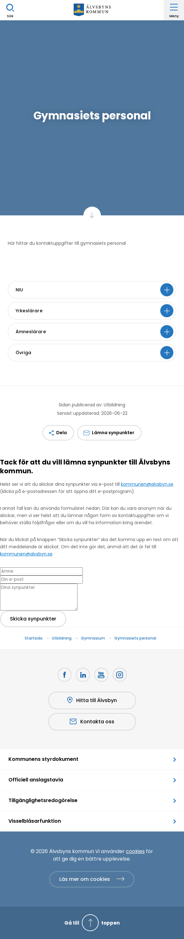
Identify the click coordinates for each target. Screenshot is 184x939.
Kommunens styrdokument (43, 759)
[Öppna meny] (174, 10)
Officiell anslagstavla (35, 779)
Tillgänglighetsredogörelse (42, 800)
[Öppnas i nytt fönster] (120, 675)
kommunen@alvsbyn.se (147, 484)
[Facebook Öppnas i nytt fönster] (64, 675)
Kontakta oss (92, 721)
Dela (61, 432)
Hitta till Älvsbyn (92, 700)
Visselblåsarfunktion (34, 821)
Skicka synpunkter (33, 618)
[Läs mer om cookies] (91, 879)
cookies (135, 851)
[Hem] (92, 10)
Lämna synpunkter (113, 432)
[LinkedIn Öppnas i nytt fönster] (83, 675)
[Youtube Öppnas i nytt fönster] (101, 675)
